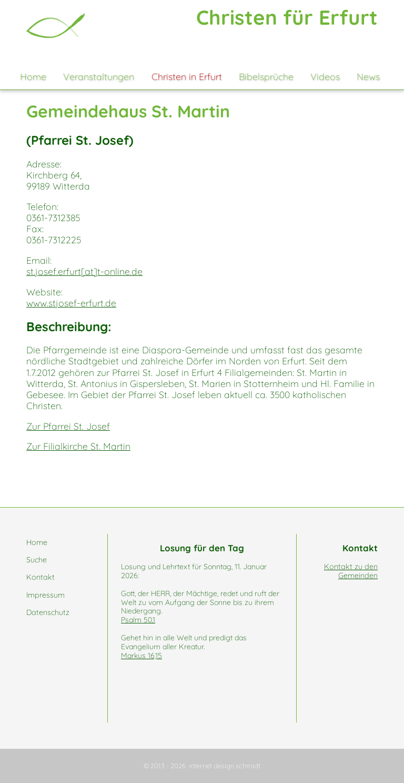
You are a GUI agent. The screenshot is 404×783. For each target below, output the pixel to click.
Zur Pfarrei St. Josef (68, 426)
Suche (36, 559)
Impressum (45, 595)
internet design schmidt (224, 765)
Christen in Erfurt (187, 76)
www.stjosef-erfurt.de (71, 303)
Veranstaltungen (98, 76)
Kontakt (40, 577)
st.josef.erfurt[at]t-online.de (84, 271)
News (368, 76)
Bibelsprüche (266, 76)
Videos (325, 76)
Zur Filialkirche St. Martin (78, 446)
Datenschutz (47, 612)
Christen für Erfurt (287, 17)
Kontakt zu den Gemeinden (351, 571)
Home (33, 76)
